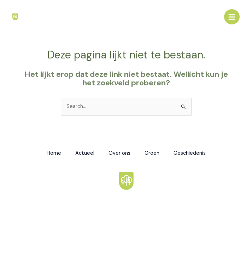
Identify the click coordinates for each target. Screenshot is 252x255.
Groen (152, 153)
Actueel (84, 153)
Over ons (119, 153)
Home (54, 153)
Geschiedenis (190, 153)
